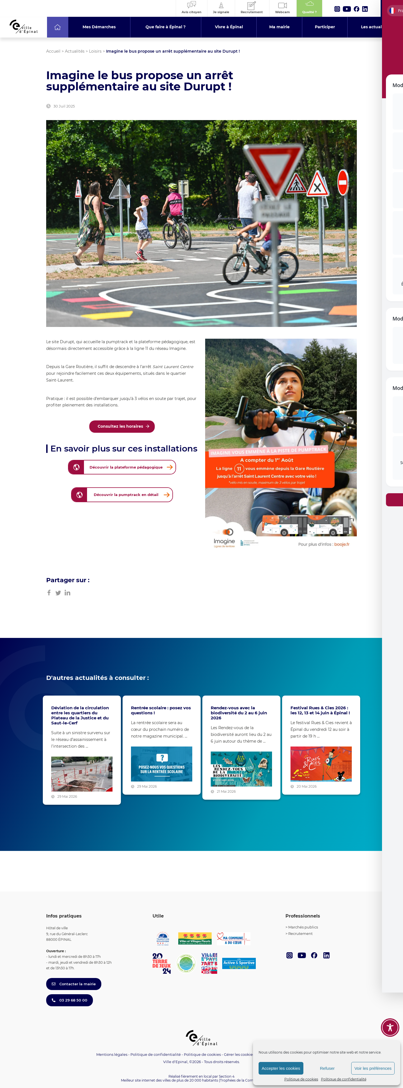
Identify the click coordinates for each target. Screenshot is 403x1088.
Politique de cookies (301, 1079)
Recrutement (300, 933)
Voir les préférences (373, 1068)
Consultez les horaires (120, 426)
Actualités (75, 51)
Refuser (327, 1068)
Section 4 (227, 1076)
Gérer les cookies (239, 1054)
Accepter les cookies (281, 1068)
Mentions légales (111, 1054)
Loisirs (95, 51)
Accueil (53, 51)
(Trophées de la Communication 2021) (250, 1080)
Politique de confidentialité (343, 1079)
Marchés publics (303, 927)
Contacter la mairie (74, 984)
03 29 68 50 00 (69, 1000)
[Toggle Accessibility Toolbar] (390, 1027)
